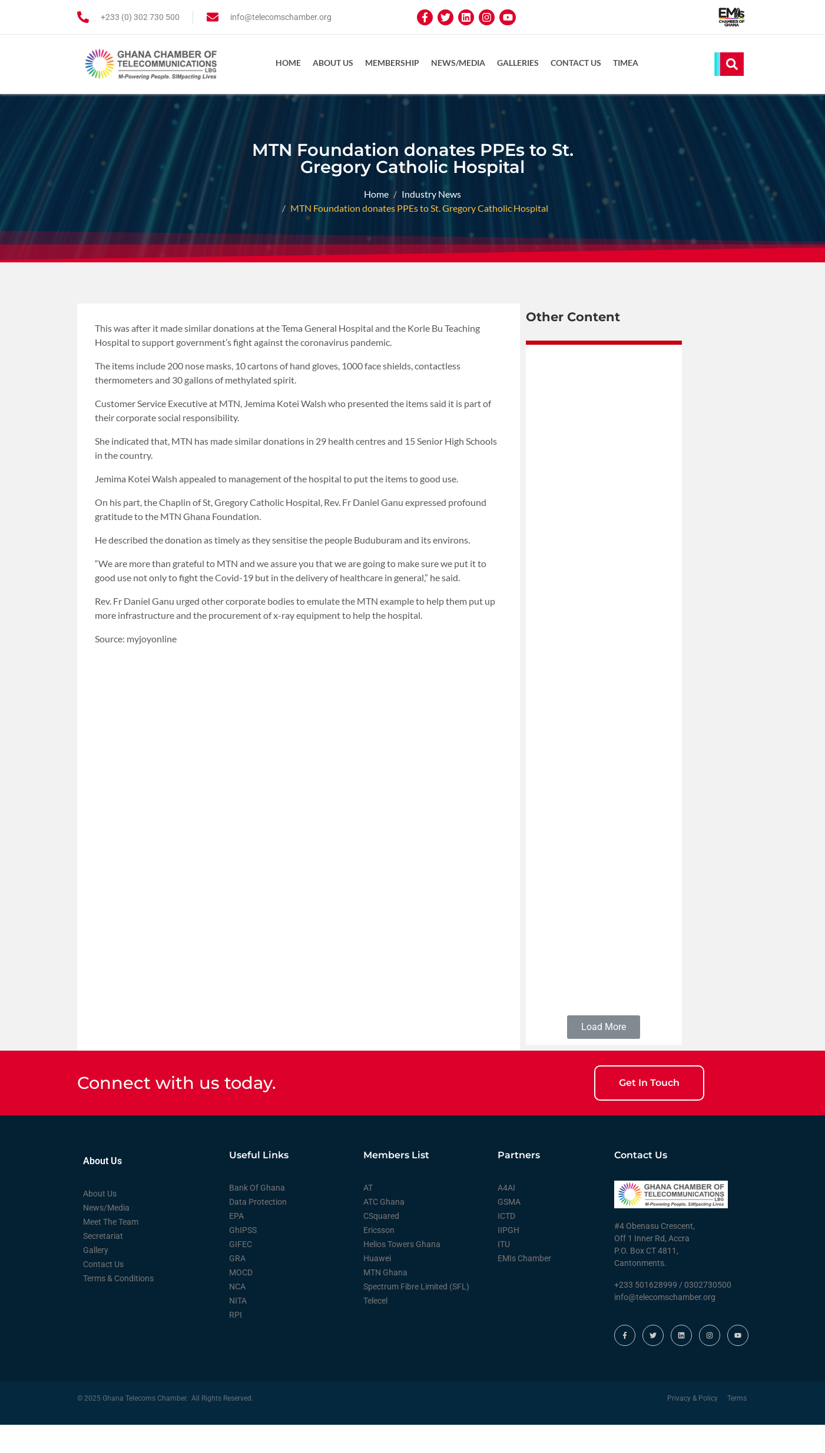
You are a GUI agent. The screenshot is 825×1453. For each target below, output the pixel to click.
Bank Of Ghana (257, 1215)
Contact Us (576, 63)
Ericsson (379, 1257)
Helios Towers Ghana (401, 1272)
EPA (236, 1243)
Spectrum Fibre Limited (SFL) (416, 1314)
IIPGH (508, 1257)
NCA (237, 1314)
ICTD (506, 1243)
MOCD (241, 1300)
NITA (238, 1328)
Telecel (375, 1328)
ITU (504, 1272)
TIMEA (625, 63)
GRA (237, 1286)
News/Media (458, 63)
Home (288, 63)
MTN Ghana (385, 1300)
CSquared (381, 1243)
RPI (235, 1342)
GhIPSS (243, 1257)
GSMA (509, 1229)
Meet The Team (110, 1249)
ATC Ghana (384, 1229)
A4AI (506, 1215)
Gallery (95, 1277)
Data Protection (258, 1229)
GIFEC (240, 1272)
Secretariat (103, 1263)
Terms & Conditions (118, 1306)
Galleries (518, 63)
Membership (392, 63)
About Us (333, 63)
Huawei (377, 1286)
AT (368, 1215)
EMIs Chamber (524, 1286)
